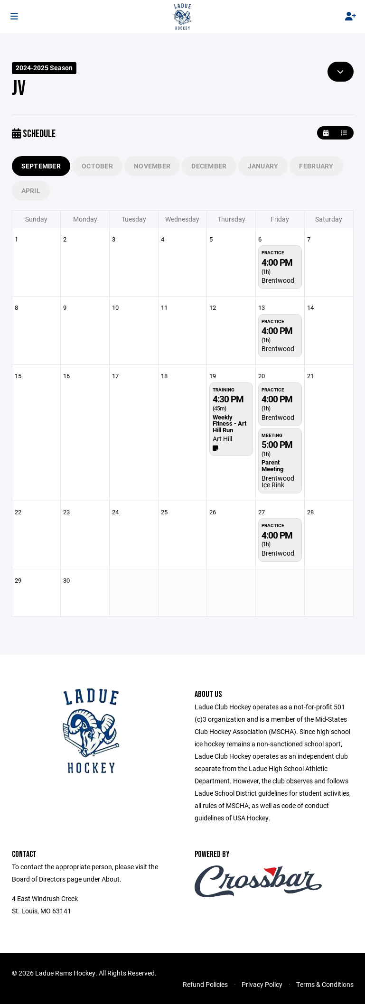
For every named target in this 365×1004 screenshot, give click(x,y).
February (316, 165)
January (263, 165)
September (41, 165)
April (30, 190)
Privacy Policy (262, 984)
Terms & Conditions (325, 984)
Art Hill (222, 438)
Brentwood (278, 280)
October (97, 165)
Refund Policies (205, 984)
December (208, 165)
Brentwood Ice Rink (278, 481)
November (152, 165)
